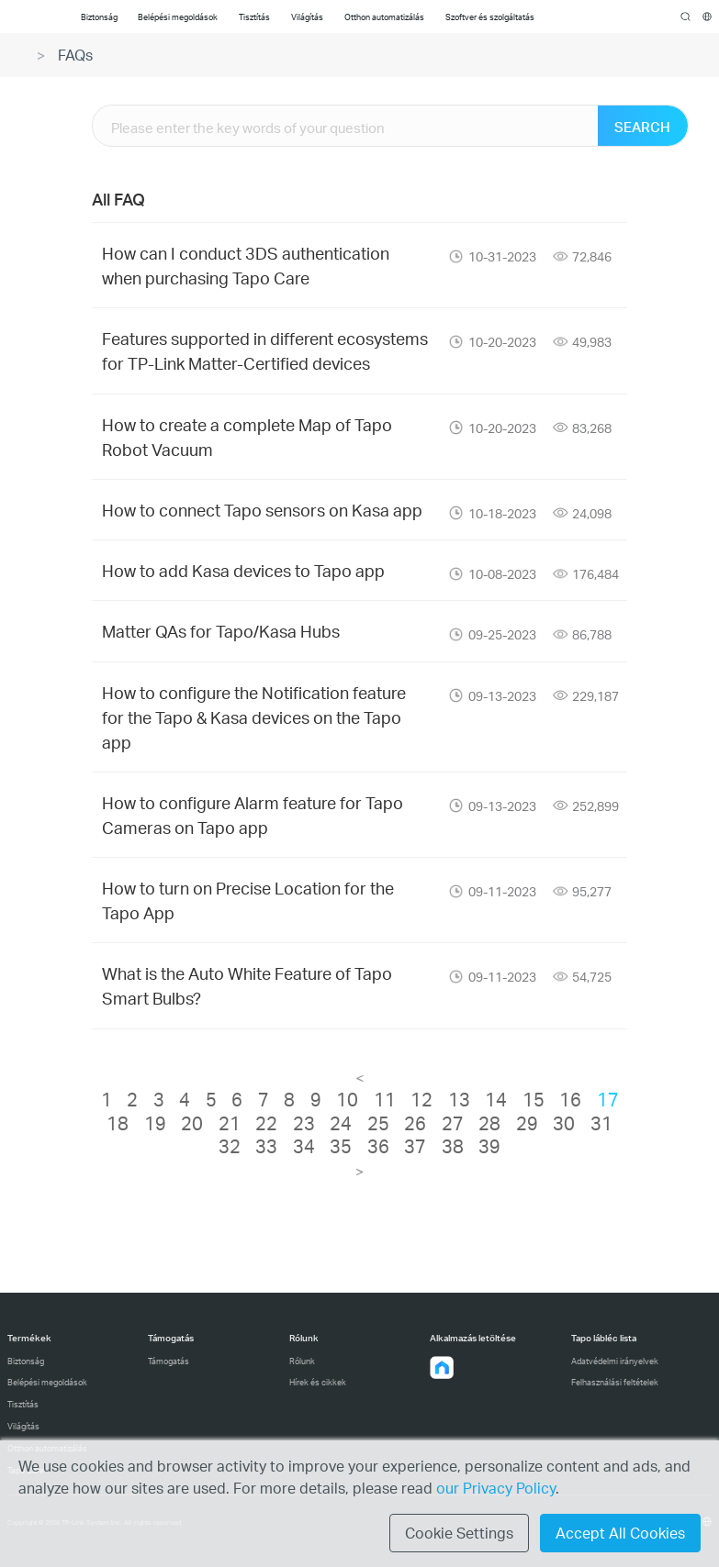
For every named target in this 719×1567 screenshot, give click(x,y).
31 (601, 1123)
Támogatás (168, 1361)
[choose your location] (707, 17)
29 (527, 1123)
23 (304, 1123)
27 (453, 1123)
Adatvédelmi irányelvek (614, 1361)
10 (347, 1099)
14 (496, 1099)
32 (230, 1146)
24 (341, 1123)
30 (564, 1123)
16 (570, 1099)
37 (415, 1146)
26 (415, 1123)
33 (266, 1146)
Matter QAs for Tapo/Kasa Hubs (221, 630)
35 (341, 1146)
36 (378, 1146)
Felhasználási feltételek (614, 1382)
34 (304, 1146)
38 (453, 1146)
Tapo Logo (29, 17)
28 (489, 1123)
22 (266, 1123)
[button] (442, 1368)
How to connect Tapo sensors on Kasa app (262, 509)
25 (378, 1123)
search (685, 17)
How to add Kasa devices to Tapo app (243, 570)
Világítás (23, 1426)
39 (489, 1146)
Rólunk (302, 1361)
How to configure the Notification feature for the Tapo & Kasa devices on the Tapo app (254, 717)
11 (385, 1099)
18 (118, 1123)
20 (192, 1123)
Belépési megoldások (47, 1382)
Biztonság (25, 1361)
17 (608, 1099)
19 (155, 1123)
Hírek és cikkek (317, 1382)
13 (459, 1099)
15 (533, 1099)
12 (421, 1099)
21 (230, 1123)
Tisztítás (23, 1404)
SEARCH (642, 126)
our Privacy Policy (496, 1487)
